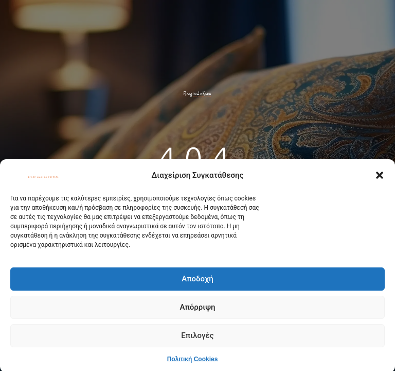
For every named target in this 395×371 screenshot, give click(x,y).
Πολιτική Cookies (192, 361)
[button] (379, 178)
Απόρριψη (197, 309)
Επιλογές (197, 338)
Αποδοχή (197, 281)
